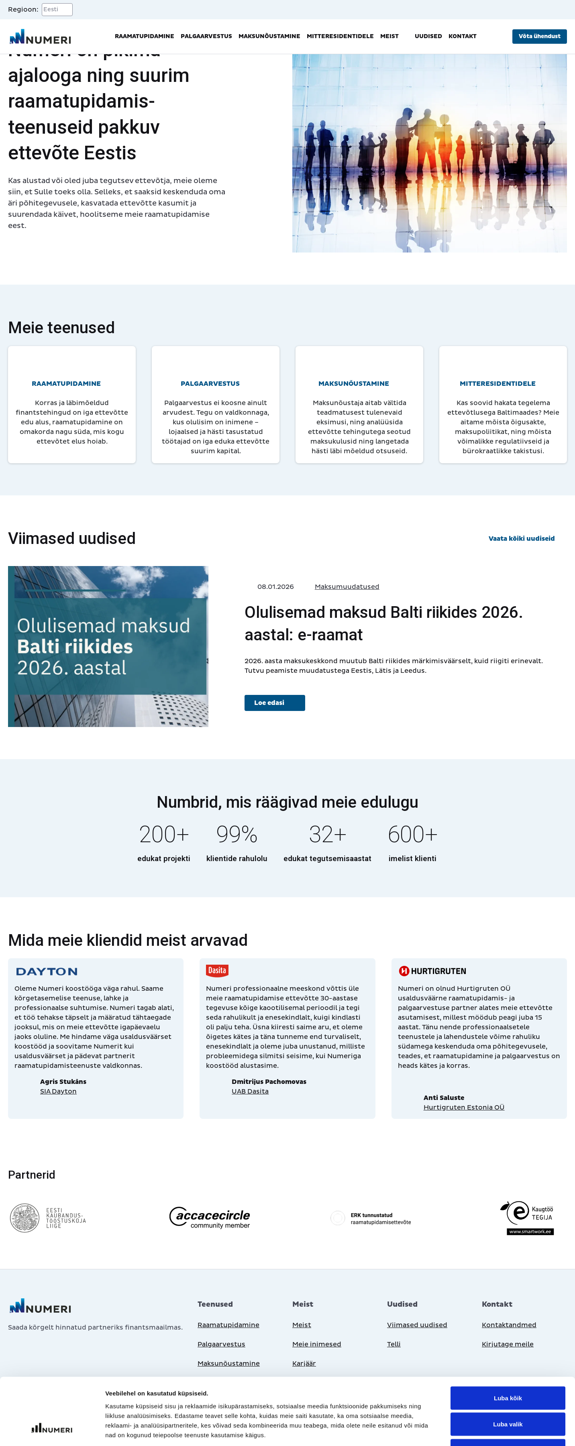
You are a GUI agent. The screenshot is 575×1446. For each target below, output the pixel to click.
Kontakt (463, 36)
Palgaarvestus (206, 36)
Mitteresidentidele (340, 36)
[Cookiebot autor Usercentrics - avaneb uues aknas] (52, 1430)
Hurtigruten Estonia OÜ (464, 1108)
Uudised (428, 36)
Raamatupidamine (144, 36)
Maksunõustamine (269, 36)
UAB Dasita (250, 1092)
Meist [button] (394, 36)
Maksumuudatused (347, 587)
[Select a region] (57, 9)
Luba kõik (508, 1340)
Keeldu (508, 1393)
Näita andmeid (415, 1430)
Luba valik (507, 1367)
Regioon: (23, 10)
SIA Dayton (58, 1092)
